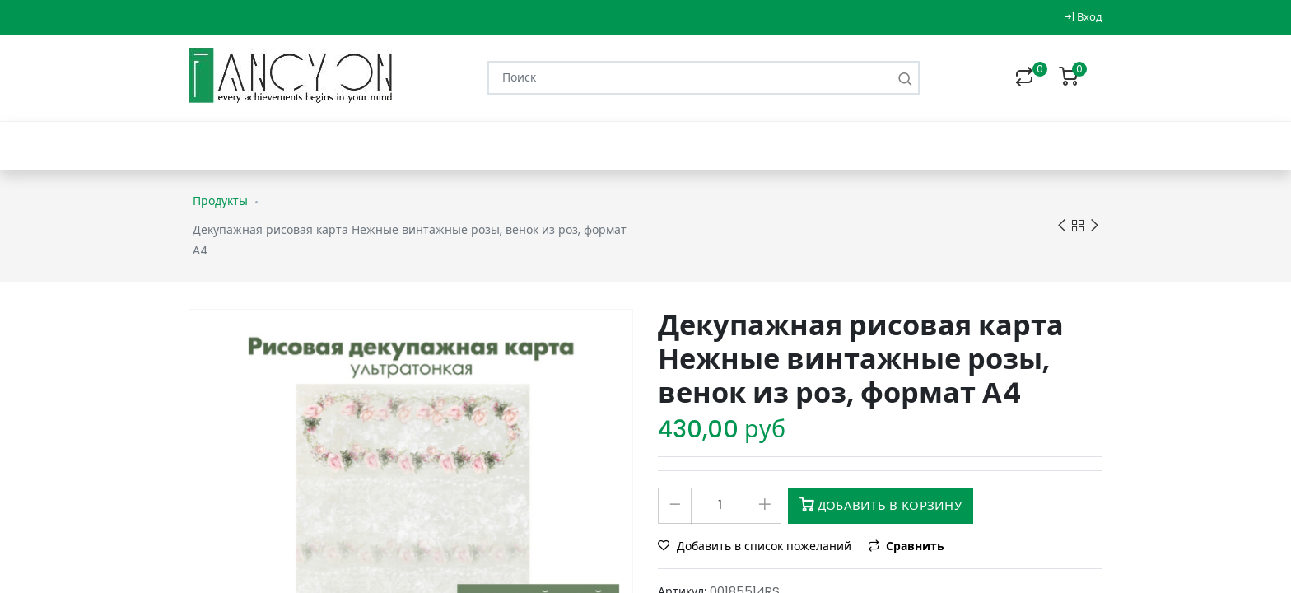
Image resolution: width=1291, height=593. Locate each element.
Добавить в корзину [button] (880, 505)
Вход (1083, 17)
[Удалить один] (675, 506)
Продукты (220, 201)
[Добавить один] (764, 506)
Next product (1094, 226)
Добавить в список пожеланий (756, 546)
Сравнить (906, 546)
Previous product (1062, 226)
